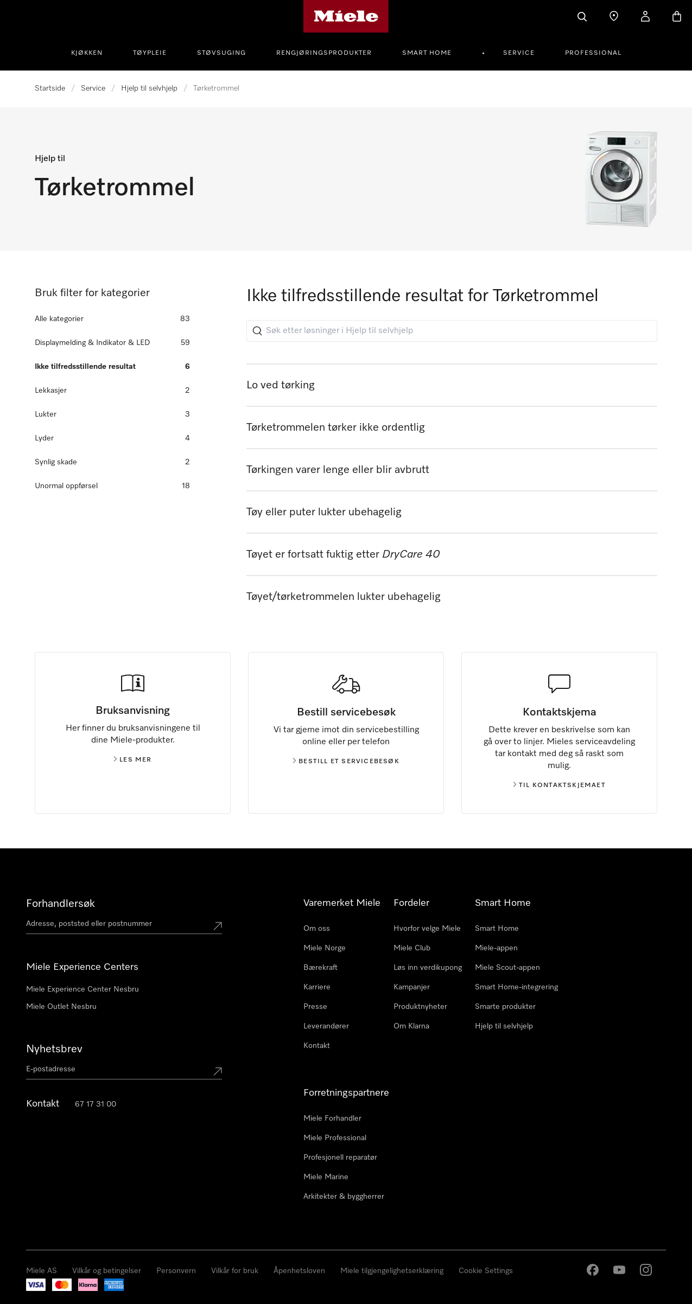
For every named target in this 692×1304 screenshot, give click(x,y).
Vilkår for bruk (234, 1271)
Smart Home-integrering (516, 987)
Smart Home (427, 53)
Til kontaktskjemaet (559, 785)
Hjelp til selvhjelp (149, 88)
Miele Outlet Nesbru (61, 1007)
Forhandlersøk (60, 903)
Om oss (316, 928)
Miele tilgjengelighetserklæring (391, 1271)
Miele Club (411, 948)
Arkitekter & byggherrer (343, 1196)
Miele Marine (325, 1177)
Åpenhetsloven (299, 1271)
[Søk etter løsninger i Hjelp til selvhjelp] (451, 331)
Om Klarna (411, 1026)
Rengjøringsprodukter (324, 53)
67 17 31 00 (95, 1104)
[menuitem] (93, 52)
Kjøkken (87, 53)
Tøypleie (150, 53)
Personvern (176, 1271)
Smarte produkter (505, 1007)
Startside (50, 88)
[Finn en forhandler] (613, 16)
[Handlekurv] (676, 16)
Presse (315, 1007)
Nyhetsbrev (54, 1049)
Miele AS (41, 1271)
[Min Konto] (645, 16)
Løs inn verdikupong (427, 967)
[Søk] (582, 16)
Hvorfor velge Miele (427, 928)
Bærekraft (320, 967)
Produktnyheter (420, 1007)
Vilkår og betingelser (106, 1271)
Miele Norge (324, 948)
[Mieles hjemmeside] (346, 16)
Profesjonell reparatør (340, 1157)
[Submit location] (217, 926)
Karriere (317, 987)
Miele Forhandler (332, 1118)
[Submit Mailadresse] (217, 1071)
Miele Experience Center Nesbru (82, 989)
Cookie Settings (486, 1271)
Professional (593, 53)
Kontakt (316, 1046)
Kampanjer (411, 987)
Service (519, 53)
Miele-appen (496, 948)
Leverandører (326, 1026)
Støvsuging (221, 53)
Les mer (132, 760)
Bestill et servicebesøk (346, 761)
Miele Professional (334, 1138)
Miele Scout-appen (507, 967)
